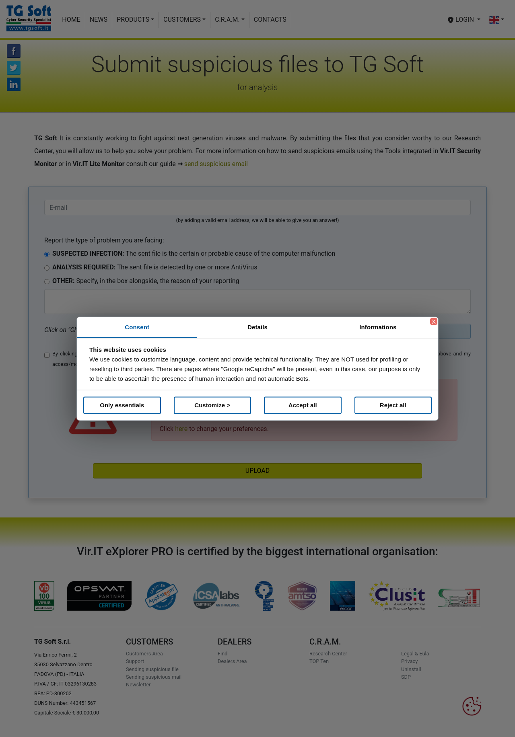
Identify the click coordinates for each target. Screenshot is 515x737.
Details (257, 326)
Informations (377, 326)
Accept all (302, 405)
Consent (137, 326)
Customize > (212, 405)
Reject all (393, 405)
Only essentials (122, 405)
